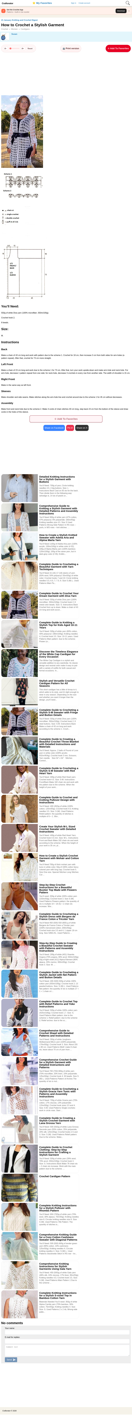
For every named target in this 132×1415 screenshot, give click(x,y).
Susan (14, 34)
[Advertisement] (66, 73)
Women (14, 29)
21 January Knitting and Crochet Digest (19, 20)
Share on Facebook (54, 428)
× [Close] (129, 11)
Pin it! (70, 428)
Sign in (73, 3)
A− (5, 48)
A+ (23, 48)
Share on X (81, 428)
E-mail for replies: (12, 1338)
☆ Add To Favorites (118, 48)
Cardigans (25, 29)
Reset (30, 48)
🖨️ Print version (70, 48)
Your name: (10, 1329)
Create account (84, 3)
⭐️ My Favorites (42, 3)
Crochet (4, 29)
